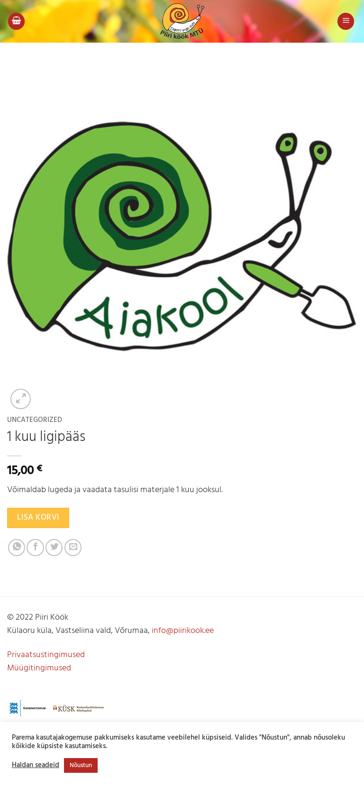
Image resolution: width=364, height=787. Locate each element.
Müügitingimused (39, 668)
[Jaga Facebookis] (35, 547)
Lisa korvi (38, 517)
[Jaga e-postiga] (73, 547)
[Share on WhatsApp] (16, 547)
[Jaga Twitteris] (54, 547)
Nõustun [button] (81, 765)
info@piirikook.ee (183, 631)
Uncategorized (34, 420)
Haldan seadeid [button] (35, 765)
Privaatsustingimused (46, 655)
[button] (16, 21)
